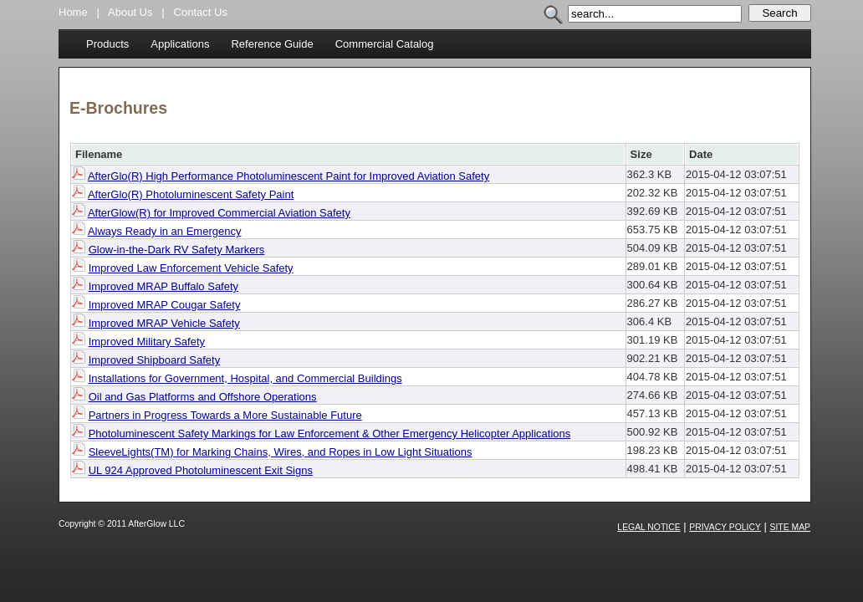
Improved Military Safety (147, 341)
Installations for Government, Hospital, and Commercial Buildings (245, 378)
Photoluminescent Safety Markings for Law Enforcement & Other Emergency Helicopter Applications (330, 433)
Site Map (790, 527)
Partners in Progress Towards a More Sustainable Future (225, 415)
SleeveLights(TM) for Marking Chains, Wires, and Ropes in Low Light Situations (280, 452)
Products (107, 44)
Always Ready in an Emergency (165, 231)
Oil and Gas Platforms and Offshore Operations (203, 396)
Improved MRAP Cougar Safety (165, 304)
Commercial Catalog (384, 44)
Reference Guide (272, 44)
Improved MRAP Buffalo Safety (163, 286)
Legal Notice (648, 527)
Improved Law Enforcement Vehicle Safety (191, 268)
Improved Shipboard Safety (155, 360)
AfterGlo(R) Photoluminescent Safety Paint (191, 194)
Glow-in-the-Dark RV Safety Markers (177, 249)
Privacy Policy (725, 527)
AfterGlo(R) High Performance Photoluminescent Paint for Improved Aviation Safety (288, 176)
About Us (130, 12)
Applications (180, 44)
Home (73, 12)
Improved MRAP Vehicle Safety (164, 323)
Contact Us (200, 12)
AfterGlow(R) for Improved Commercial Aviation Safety (219, 213)
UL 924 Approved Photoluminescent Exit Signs (201, 470)
